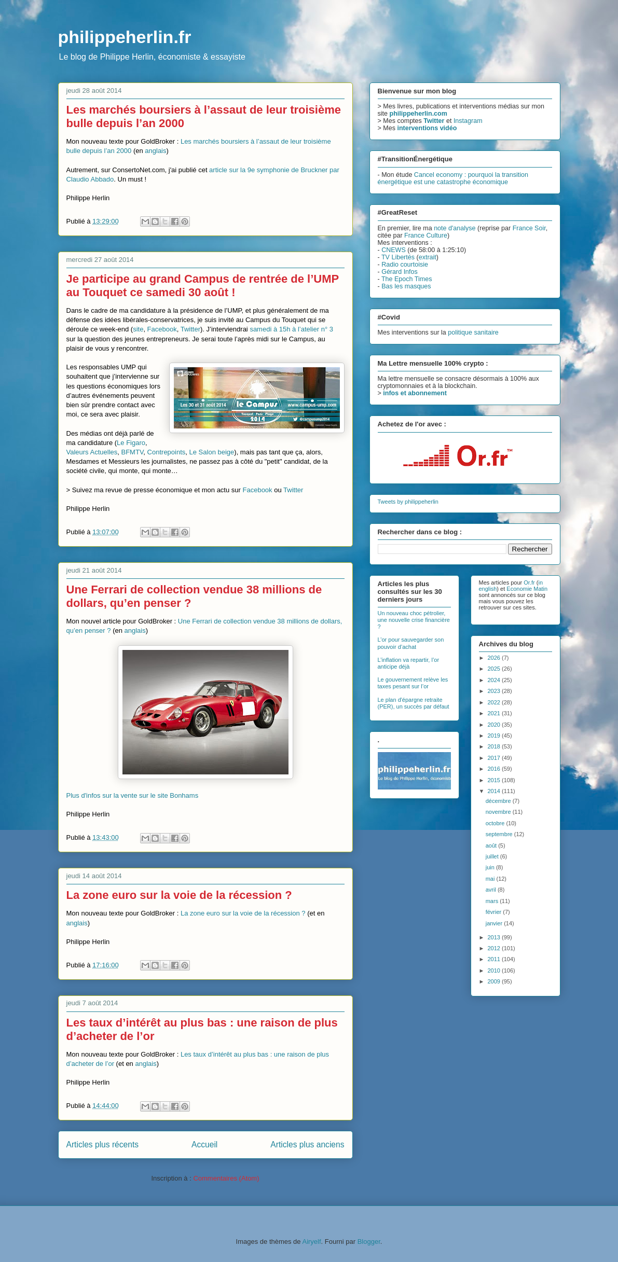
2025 (495, 668)
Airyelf (311, 1241)
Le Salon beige (212, 452)
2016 (495, 769)
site (138, 329)
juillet (493, 856)
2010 (495, 970)
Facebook (162, 329)
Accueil (204, 1144)
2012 (495, 948)
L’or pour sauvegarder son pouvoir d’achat (411, 642)
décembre (499, 801)
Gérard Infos (399, 271)
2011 (495, 959)
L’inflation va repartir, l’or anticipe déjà (409, 663)
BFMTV (132, 452)
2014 (495, 791)
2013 (495, 937)
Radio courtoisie (404, 264)
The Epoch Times (406, 279)
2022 (495, 702)
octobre (496, 823)
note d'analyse (454, 228)
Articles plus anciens (307, 1144)
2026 (495, 658)
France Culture (425, 235)
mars (493, 901)
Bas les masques (406, 286)
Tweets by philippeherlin (408, 501)
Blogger (369, 1241)
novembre (499, 812)
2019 (495, 735)
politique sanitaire (473, 332)
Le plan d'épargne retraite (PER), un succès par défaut (413, 703)
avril (492, 889)
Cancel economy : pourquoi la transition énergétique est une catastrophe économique (453, 178)
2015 (495, 780)
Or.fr (529, 582)
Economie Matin (526, 589)
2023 (495, 691)
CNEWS (393, 250)
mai (491, 879)
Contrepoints (166, 452)
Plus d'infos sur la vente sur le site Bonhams (132, 795)
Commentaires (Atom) (226, 1178)
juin (491, 867)
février (494, 912)
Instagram (468, 120)
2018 (495, 746)
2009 (495, 981)
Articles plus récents (102, 1144)
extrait (427, 257)
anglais (155, 151)
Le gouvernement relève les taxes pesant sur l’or (413, 682)
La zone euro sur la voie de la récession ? (179, 895)
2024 (495, 680)
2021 (495, 713)
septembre (500, 834)
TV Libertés (398, 257)
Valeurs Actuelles (92, 452)
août (492, 845)
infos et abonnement (415, 393)
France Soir (529, 228)
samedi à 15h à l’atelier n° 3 (291, 329)
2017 (495, 758)
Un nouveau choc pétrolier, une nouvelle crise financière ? (414, 620)
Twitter (190, 329)
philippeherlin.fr (124, 37)
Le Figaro (131, 443)
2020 (495, 725)
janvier (495, 923)
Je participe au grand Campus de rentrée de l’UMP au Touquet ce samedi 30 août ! (202, 285)
